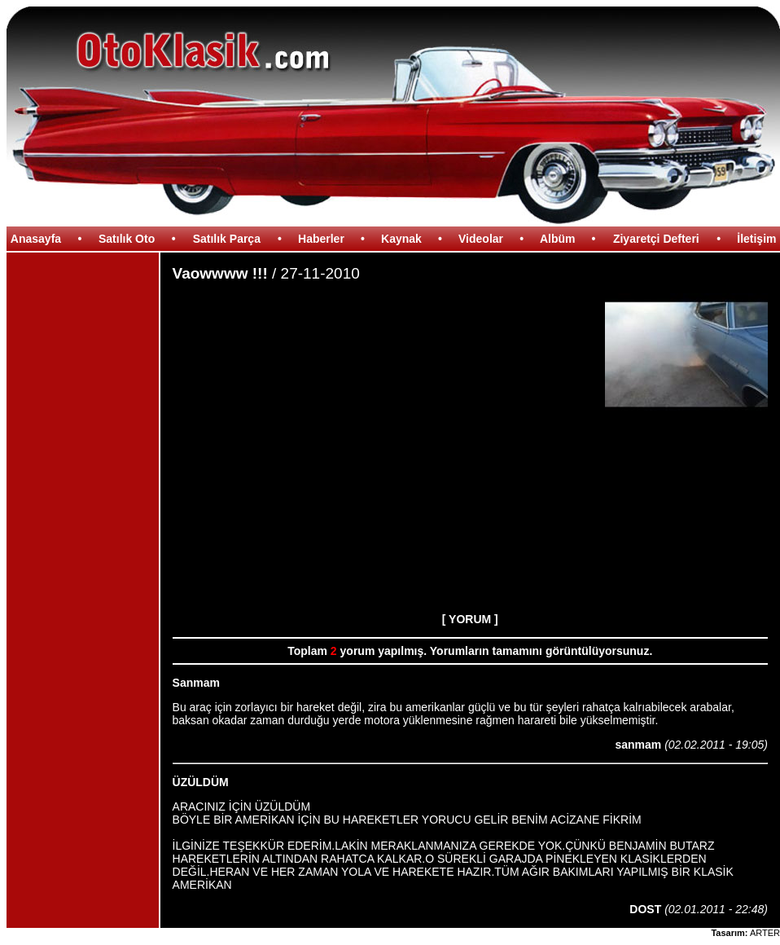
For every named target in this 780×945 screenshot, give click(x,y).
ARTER (765, 933)
